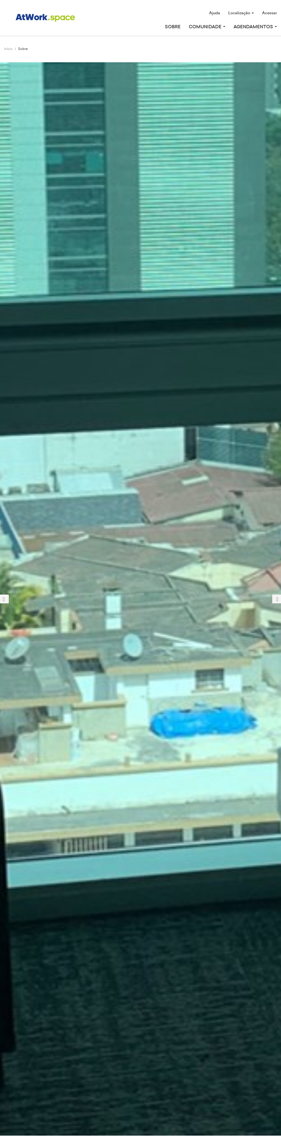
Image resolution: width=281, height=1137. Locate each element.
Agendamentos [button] (255, 27)
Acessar (269, 13)
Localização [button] (241, 13)
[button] (21, 599)
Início (8, 48)
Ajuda (214, 13)
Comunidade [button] (207, 27)
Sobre (173, 27)
